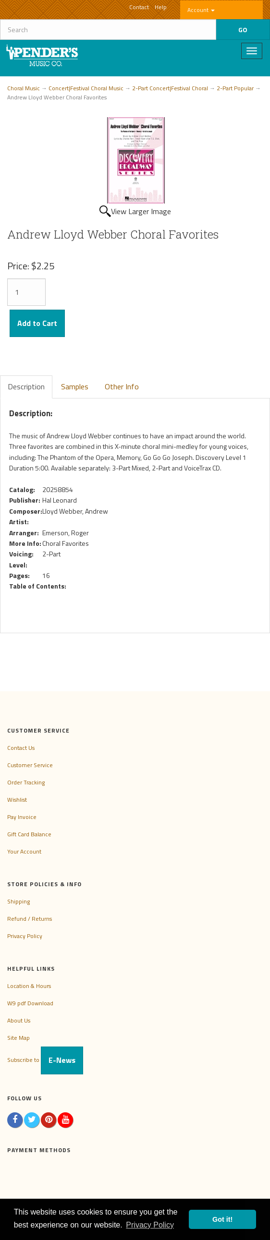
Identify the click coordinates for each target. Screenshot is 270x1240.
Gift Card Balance (29, 834)
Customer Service (30, 765)
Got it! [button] (222, 1219)
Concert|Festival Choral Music (86, 88)
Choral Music (23, 88)
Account (201, 9)
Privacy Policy (24, 935)
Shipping (18, 901)
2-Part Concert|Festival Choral (170, 88)
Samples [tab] (74, 386)
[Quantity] (26, 292)
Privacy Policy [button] (150, 1225)
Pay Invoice (22, 816)
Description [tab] (26, 386)
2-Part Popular (235, 88)
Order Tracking (26, 782)
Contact (139, 7)
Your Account (24, 851)
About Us (18, 1020)
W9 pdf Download (30, 1003)
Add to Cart (37, 323)
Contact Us (21, 747)
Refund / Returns (29, 918)
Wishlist (17, 799)
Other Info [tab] (122, 386)
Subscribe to (45, 1059)
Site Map (18, 1037)
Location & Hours (29, 985)
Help (161, 7)
